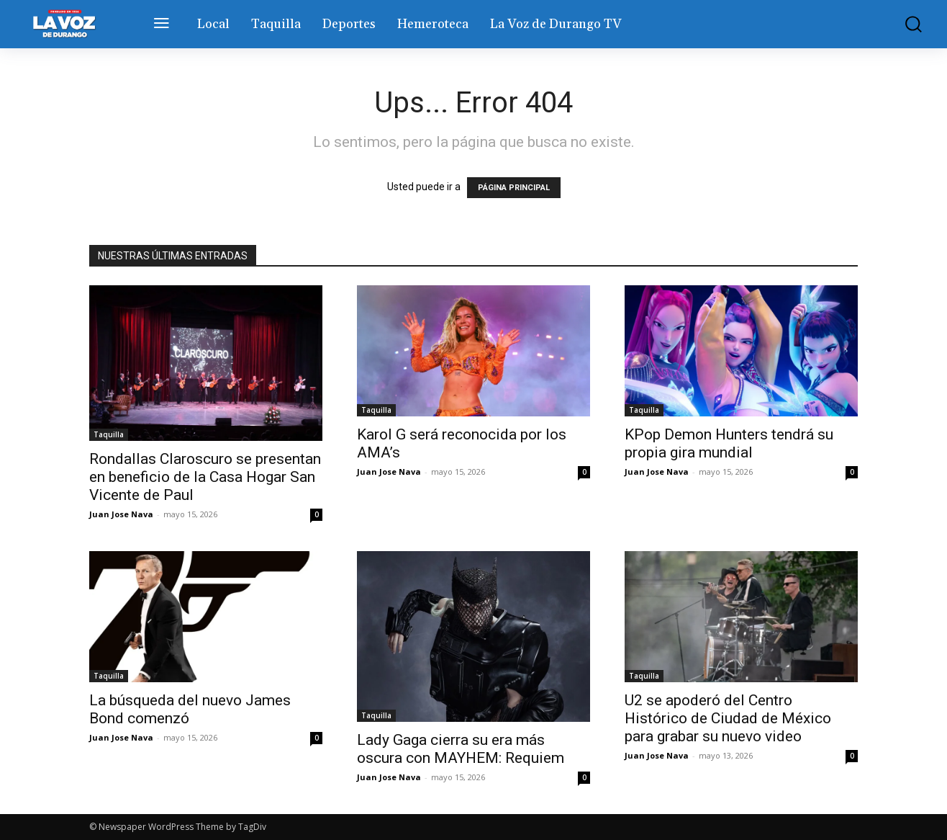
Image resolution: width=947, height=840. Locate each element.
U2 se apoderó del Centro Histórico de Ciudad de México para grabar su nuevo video (728, 718)
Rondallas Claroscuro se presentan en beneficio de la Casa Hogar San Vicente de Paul (205, 477)
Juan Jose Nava (121, 514)
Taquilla (109, 434)
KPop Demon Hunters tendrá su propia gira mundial (729, 443)
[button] (906, 24)
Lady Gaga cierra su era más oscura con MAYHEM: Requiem (460, 749)
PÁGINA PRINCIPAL (514, 187)
